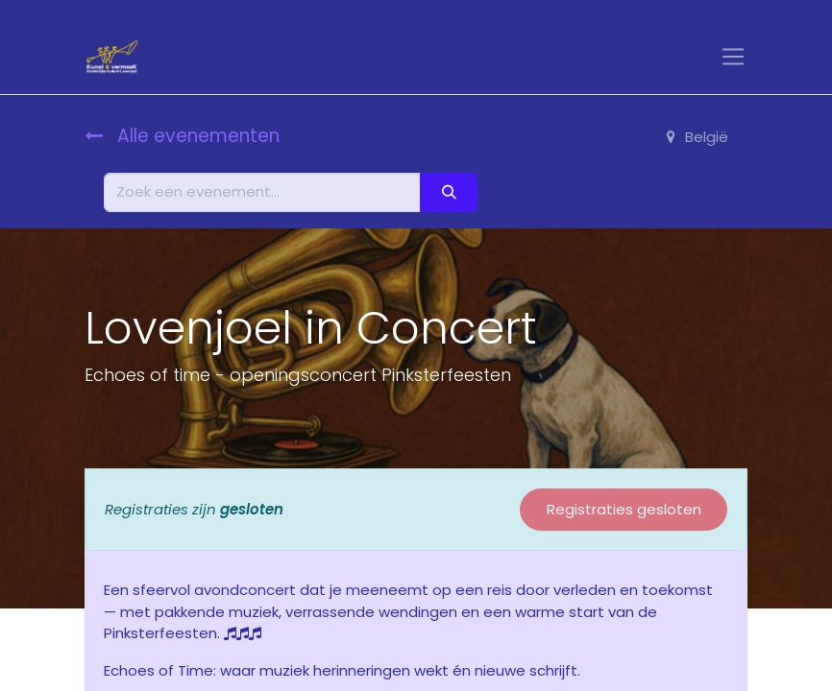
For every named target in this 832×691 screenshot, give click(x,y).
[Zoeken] (448, 192)
